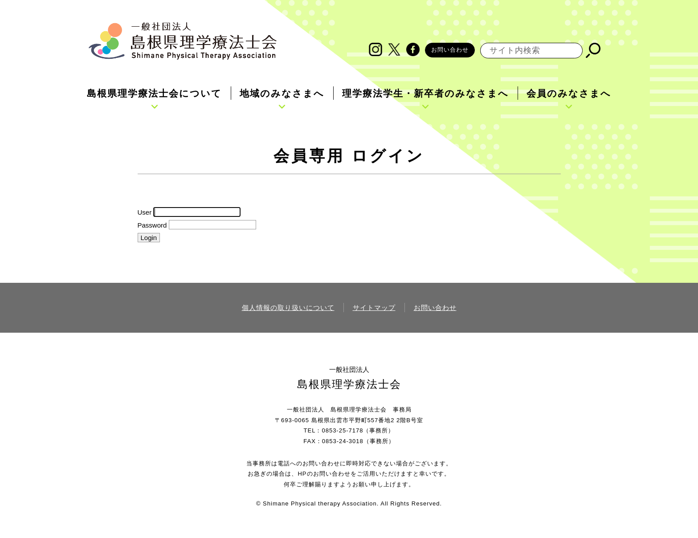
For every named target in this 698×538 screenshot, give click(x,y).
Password (152, 224)
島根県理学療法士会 (349, 384)
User (145, 212)
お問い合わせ (450, 49)
